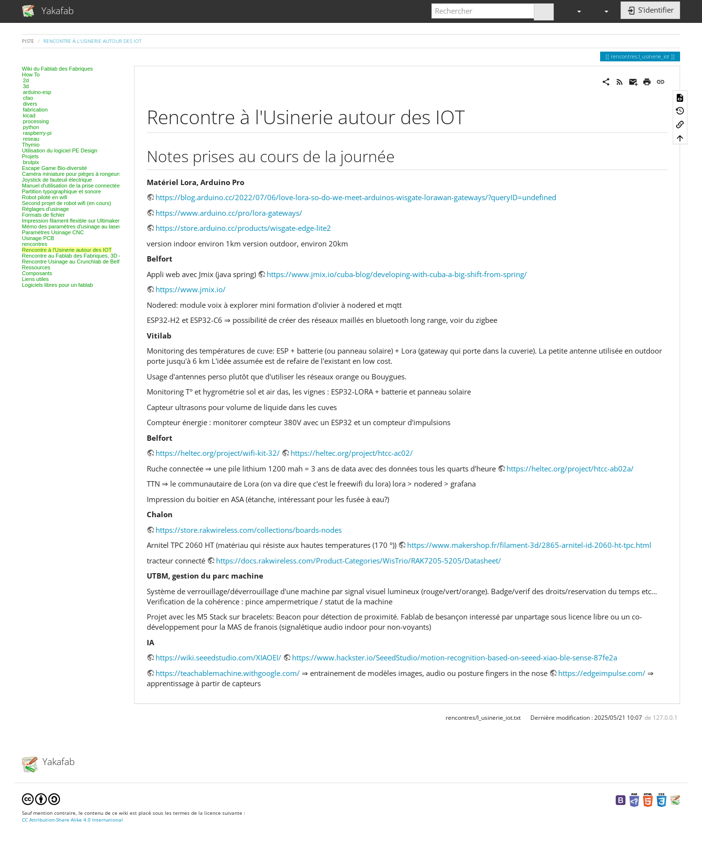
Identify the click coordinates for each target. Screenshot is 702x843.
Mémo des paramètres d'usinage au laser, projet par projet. (92, 226)
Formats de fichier (43, 215)
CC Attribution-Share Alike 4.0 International (72, 820)
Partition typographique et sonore (61, 191)
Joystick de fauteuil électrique (57, 180)
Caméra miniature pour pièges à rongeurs (71, 174)
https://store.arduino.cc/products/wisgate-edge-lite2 (243, 228)
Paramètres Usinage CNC (53, 232)
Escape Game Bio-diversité (54, 168)
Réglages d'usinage (45, 209)
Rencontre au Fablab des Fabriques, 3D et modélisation (88, 256)
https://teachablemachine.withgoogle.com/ (228, 673)
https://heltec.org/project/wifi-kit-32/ (218, 453)
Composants (37, 273)
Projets (30, 156)
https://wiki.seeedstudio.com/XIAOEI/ (218, 657)
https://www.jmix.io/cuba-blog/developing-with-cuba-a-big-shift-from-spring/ (397, 274)
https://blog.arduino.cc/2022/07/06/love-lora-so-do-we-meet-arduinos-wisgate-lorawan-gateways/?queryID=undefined (356, 197)
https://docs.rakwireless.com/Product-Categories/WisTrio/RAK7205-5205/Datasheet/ (358, 560)
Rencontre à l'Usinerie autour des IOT (92, 40)
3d (26, 86)
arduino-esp (37, 92)
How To (30, 74)
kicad (29, 115)
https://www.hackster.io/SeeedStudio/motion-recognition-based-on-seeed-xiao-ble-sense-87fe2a (454, 657)
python (31, 127)
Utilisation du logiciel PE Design (60, 150)
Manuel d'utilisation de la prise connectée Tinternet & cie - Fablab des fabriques (116, 185)
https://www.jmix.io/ (191, 289)
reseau (31, 139)
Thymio (30, 145)
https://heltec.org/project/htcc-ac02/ (352, 453)
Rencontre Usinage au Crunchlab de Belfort (74, 261)
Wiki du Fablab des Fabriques (57, 69)
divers (30, 104)
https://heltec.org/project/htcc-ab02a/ (570, 468)
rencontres (34, 244)
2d (26, 80)
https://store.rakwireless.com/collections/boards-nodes (249, 530)
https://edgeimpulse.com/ (601, 673)
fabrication (35, 109)
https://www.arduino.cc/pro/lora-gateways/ (229, 213)
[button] (574, 11)
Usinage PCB (38, 238)
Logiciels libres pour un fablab (57, 285)
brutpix (31, 162)
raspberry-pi (37, 133)
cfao (28, 98)
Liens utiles (35, 279)
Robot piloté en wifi (44, 197)
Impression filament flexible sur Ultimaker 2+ (74, 221)
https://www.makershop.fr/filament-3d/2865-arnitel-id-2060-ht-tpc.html (529, 545)
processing (36, 121)
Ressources (36, 267)
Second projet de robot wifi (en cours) (66, 203)
